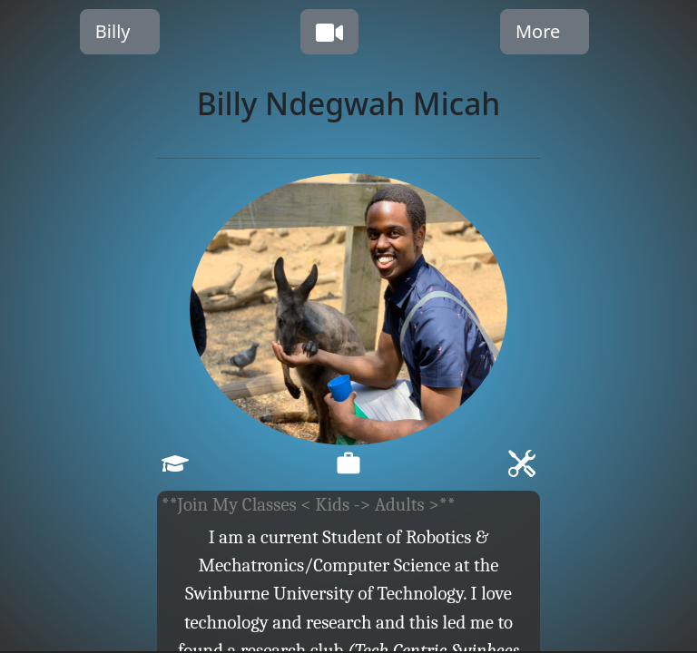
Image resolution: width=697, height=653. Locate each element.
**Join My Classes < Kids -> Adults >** (309, 504)
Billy (113, 31)
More (537, 31)
